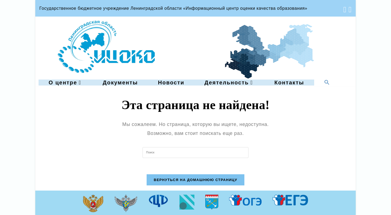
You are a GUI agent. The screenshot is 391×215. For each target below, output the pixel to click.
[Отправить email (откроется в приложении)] (349, 10)
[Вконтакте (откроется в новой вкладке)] (343, 10)
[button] (327, 83)
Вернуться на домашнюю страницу (195, 180)
